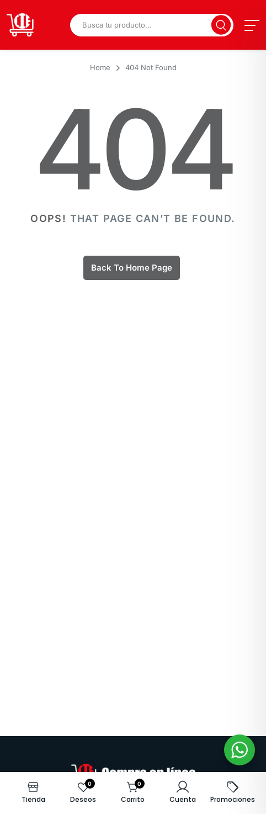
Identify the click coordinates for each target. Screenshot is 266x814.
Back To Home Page (131, 267)
